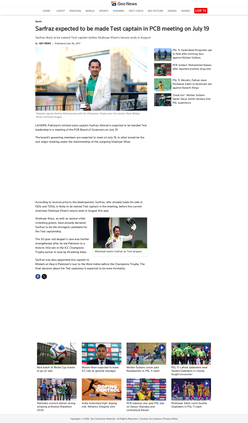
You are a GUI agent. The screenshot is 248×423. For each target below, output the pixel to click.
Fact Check (136, 10)
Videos (172, 10)
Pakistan (75, 10)
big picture (155, 10)
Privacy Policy (171, 418)
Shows (185, 10)
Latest (60, 10)
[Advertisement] (91, 171)
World (90, 10)
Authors (157, 418)
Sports (103, 10)
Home (46, 10)
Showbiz (118, 10)
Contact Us (146, 418)
